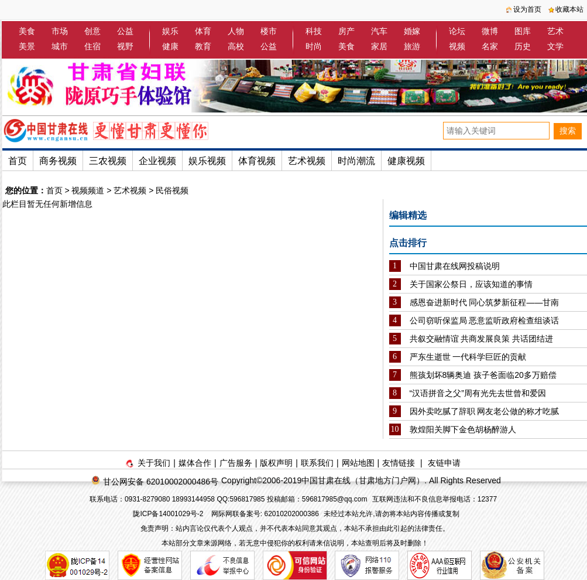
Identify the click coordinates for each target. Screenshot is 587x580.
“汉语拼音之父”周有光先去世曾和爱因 (478, 393)
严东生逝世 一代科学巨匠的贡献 (468, 356)
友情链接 (398, 463)
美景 (27, 46)
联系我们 (317, 463)
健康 (170, 46)
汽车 (379, 31)
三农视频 (107, 161)
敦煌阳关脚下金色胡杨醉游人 (463, 429)
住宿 (92, 46)
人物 (236, 31)
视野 (125, 46)
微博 (490, 31)
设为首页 (527, 9)
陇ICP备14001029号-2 (169, 514)
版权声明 (276, 463)
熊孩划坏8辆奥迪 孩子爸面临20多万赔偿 (483, 375)
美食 (27, 31)
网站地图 (358, 463)
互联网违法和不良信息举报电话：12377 (434, 499)
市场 (60, 31)
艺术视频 (306, 161)
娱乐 (170, 31)
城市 (60, 46)
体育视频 (257, 161)
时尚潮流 (356, 161)
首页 (17, 161)
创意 (92, 31)
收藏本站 (569, 9)
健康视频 (406, 161)
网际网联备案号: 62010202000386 (265, 514)
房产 (346, 31)
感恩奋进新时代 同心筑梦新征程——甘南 (484, 302)
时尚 (313, 46)
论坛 (457, 31)
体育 (203, 31)
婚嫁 (412, 31)
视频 (457, 46)
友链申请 (444, 463)
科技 (313, 31)
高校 (236, 46)
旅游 (412, 46)
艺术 (555, 31)
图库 (522, 31)
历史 (522, 46)
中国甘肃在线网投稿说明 (455, 266)
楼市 (268, 31)
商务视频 (58, 161)
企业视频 (157, 161)
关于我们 (154, 463)
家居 (379, 46)
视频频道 (87, 190)
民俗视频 (172, 190)
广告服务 (235, 463)
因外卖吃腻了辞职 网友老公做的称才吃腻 (484, 411)
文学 (555, 46)
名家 (490, 46)
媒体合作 (194, 463)
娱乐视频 (207, 161)
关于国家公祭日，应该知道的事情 (471, 284)
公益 (125, 31)
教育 (203, 46)
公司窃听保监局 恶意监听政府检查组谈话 (484, 320)
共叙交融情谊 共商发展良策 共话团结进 (482, 338)
